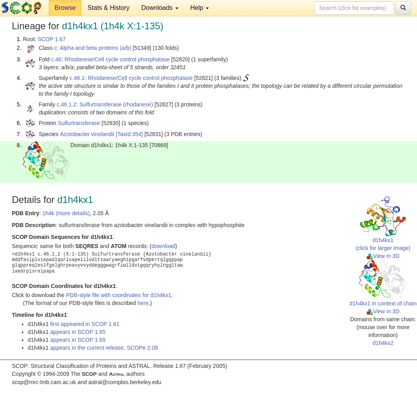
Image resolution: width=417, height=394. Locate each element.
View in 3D (383, 256)
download (163, 246)
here (142, 303)
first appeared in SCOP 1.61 (84, 324)
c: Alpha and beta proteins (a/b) (92, 48)
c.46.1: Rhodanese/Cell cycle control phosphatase (131, 78)
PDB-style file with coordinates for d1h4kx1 (118, 295)
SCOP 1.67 (52, 39)
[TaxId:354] (129, 134)
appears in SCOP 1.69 (78, 340)
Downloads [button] (159, 7)
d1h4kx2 (383, 343)
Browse (65, 7)
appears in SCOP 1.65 (78, 332)
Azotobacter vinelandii (87, 134)
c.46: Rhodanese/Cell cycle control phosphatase (110, 59)
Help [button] (199, 7)
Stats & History (108, 7)
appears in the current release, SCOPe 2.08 (104, 348)
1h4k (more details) (66, 213)
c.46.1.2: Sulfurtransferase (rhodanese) (105, 104)
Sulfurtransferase (79, 123)
